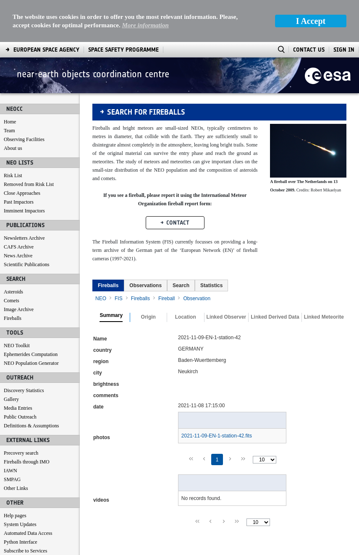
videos (101, 458)
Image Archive (19, 267)
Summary (111, 273)
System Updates (20, 482)
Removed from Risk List (29, 142)
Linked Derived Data (275, 275)
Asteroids (13, 250)
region (101, 319)
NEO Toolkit (17, 303)
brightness (106, 342)
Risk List (13, 133)
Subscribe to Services (25, 509)
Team (9, 89)
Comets (11, 259)
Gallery (11, 357)
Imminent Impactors (24, 169)
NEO (100, 256)
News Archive (18, 214)
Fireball (166, 256)
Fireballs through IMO (27, 420)
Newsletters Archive (24, 196)
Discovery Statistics (24, 348)
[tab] (108, 243)
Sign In (343, 7)
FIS (119, 256)
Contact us (14, 518)
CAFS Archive (19, 205)
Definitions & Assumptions (31, 384)
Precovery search (21, 411)
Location (185, 275)
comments (105, 353)
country (102, 308)
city (97, 331)
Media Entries (18, 366)
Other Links (16, 446)
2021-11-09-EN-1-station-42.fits (216, 394)
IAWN (10, 429)
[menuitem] (108, 243)
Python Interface (20, 500)
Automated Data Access (28, 491)
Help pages (15, 473)
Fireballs (12, 276)
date (98, 365)
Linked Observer (226, 275)
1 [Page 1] (217, 418)
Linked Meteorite (324, 275)
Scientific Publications (26, 222)
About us (13, 106)
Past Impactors (19, 160)
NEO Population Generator (31, 321)
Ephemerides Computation (31, 312)
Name (100, 297)
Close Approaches (22, 151)
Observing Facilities (24, 97)
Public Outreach (20, 375)
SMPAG (12, 437)
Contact (177, 180)
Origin (148, 275)
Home (10, 80)
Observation (196, 256)
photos (101, 395)
